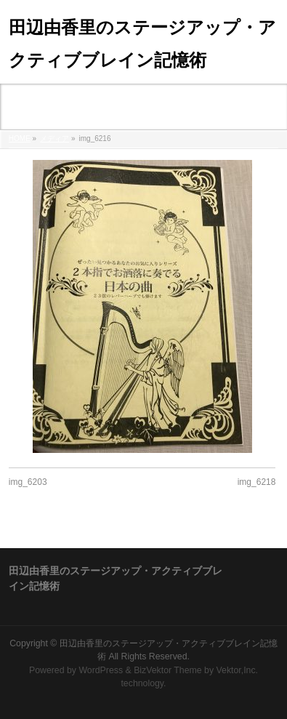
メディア (54, 138)
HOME (20, 138)
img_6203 (28, 482)
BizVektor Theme (168, 670)
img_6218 (257, 482)
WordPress (100, 670)
